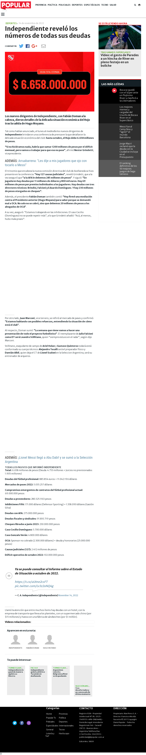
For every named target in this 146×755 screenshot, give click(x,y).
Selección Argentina (85, 686)
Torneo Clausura (16, 668)
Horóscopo (64, 733)
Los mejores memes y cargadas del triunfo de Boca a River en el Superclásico (129, 113)
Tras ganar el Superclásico (115, 52)
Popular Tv (51, 718)
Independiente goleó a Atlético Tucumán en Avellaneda (38, 673)
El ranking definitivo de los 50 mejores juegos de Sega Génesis (128, 168)
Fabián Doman (32, 648)
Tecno (104, 5)
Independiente (15, 648)
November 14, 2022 (68, 595)
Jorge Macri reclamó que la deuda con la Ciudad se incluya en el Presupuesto (129, 150)
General (49, 729)
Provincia (40, 5)
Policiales (64, 5)
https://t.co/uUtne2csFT (31, 582)
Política (52, 5)
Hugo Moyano (49, 648)
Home (49, 714)
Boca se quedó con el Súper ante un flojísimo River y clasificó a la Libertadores (129, 95)
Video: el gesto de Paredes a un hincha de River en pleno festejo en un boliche (120, 60)
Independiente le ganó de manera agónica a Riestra (16, 673)
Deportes (77, 5)
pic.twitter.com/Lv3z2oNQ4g (34, 586)
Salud (113, 5)
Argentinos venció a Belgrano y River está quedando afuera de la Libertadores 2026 (60, 676)
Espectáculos (92, 5)
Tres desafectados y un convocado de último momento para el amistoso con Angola (82, 693)
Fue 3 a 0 (34, 668)
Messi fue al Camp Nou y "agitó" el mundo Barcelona (126, 132)
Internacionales (66, 725)
